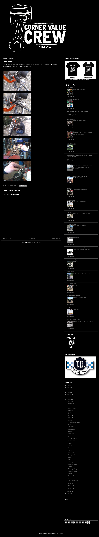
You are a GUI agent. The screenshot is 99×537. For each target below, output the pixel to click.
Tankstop (70, 445)
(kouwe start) (71, 429)
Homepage (32, 238)
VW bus (70, 473)
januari (70, 488)
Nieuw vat (70, 478)
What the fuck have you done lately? (77, 176)
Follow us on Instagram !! (79, 120)
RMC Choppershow (73, 480)
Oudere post (56, 238)
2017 (68, 390)
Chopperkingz (71, 119)
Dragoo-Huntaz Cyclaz (73, 236)
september (71, 408)
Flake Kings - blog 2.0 (73, 260)
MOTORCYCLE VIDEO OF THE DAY (82, 213)
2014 (68, 397)
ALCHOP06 (70, 164)
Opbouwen (71, 447)
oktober (70, 406)
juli (69, 413)
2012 (68, 491)
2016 (68, 392)
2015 (68, 394)
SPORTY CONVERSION (73, 296)
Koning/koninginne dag (74, 422)
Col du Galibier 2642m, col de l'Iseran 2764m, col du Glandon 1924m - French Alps (82, 167)
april (69, 420)
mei (69, 417)
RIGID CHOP (70, 272)
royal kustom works (72, 308)
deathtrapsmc (71, 200)
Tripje (69, 443)
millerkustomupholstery (73, 319)
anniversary (71, 431)
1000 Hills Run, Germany (79, 201)
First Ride (70, 450)
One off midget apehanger (80, 225)
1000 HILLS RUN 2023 (79, 89)
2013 (68, 399)
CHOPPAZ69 (70, 131)
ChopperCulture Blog (73, 99)
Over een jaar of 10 (73, 438)
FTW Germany (71, 87)
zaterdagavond (72, 462)
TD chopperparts (71, 224)
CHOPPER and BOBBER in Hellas (76, 248)
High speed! (71, 426)
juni (69, 415)
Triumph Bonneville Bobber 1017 (81, 249)
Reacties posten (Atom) (35, 242)
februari (70, 486)
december (71, 401)
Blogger (61, 533)
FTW (69, 424)
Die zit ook (71, 433)
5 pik (69, 457)
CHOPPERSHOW (71, 114)
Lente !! (70, 466)
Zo (68, 436)
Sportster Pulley (72, 476)
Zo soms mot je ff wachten (80, 189)
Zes (69, 459)
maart (70, 483)
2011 (68, 493)
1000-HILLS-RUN (71, 143)
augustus (70, 410)
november (71, 403)
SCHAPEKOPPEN (72, 284)
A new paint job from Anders (80, 101)
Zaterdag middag (72, 471)
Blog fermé (76, 237)
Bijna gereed (71, 455)
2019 (68, 385)
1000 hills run (76, 309)
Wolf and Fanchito (78, 177)
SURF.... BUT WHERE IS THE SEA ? (82, 273)
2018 (74, 144)
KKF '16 (75, 285)
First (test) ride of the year (79, 297)
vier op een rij (71, 440)
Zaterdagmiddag (72, 464)
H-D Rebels (70, 188)
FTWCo (69, 212)
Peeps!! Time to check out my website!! (83, 321)
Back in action (76, 261)
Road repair (71, 452)
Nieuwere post (7, 238)
